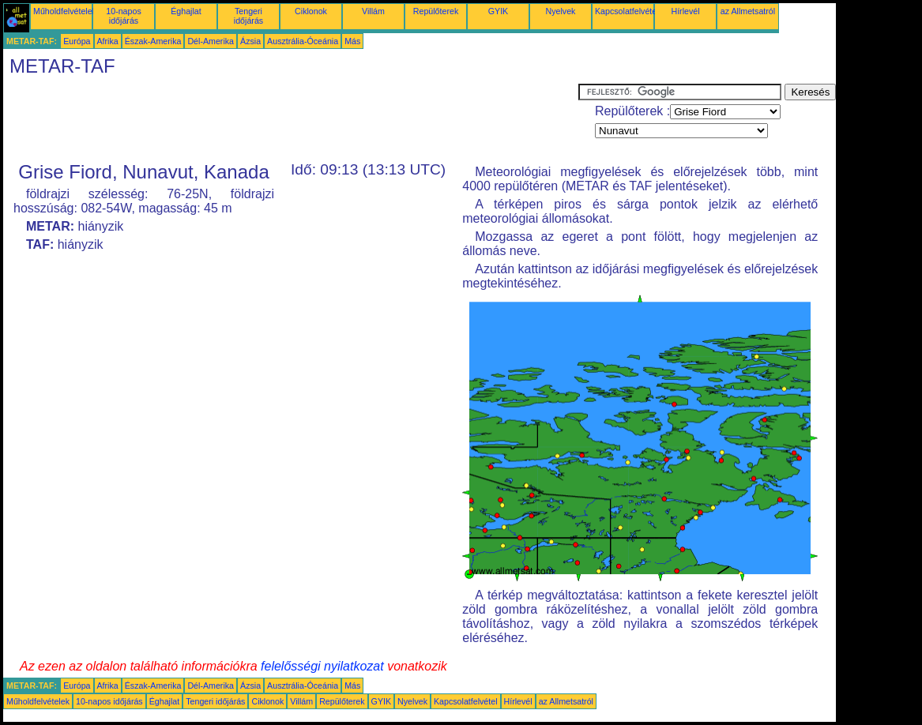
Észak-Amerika (153, 41)
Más (352, 41)
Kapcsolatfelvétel (627, 11)
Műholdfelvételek (64, 11)
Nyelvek (561, 11)
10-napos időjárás (123, 15)
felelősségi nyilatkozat (322, 666)
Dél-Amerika (210, 41)
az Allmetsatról (748, 11)
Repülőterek (435, 11)
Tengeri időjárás (248, 15)
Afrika (108, 41)
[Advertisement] (290, 119)
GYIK (498, 11)
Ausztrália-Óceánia (302, 41)
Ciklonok (311, 11)
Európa (76, 41)
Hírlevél (685, 11)
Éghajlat (186, 11)
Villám (373, 11)
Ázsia (250, 41)
